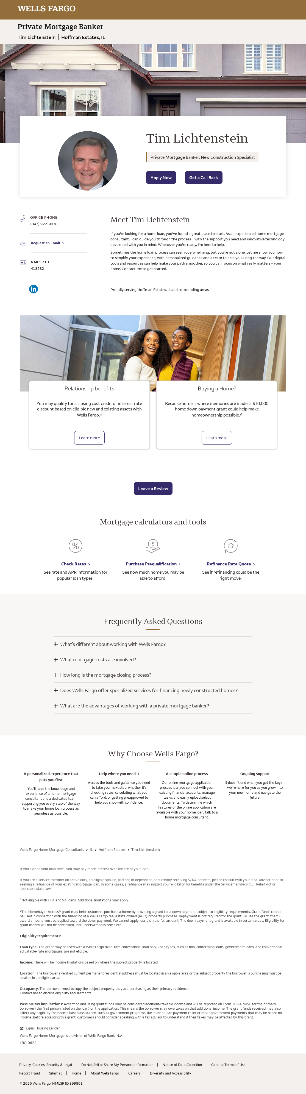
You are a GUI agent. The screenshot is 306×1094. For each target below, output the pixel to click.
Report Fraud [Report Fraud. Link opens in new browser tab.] (29, 1073)
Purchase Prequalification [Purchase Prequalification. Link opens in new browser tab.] (151, 564)
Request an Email (45, 243)
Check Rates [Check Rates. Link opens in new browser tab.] (73, 564)
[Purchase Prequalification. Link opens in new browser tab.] (153, 550)
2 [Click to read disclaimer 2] (241, 414)
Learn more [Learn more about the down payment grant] (216, 437)
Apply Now (161, 177)
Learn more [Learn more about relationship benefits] (89, 437)
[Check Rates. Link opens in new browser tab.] (75, 550)
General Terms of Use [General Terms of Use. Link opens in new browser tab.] (228, 1065)
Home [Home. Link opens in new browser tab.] (76, 1073)
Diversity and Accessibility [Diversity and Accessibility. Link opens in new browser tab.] (170, 1073)
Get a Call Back (203, 177)
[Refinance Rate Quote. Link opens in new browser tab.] (231, 550)
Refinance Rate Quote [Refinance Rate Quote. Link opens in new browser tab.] (229, 564)
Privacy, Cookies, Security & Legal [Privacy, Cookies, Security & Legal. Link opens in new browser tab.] (45, 1065)
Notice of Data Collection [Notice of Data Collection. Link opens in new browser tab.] (182, 1065)
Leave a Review (153, 488)
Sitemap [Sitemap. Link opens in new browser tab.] (55, 1073)
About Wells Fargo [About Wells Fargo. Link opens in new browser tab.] (105, 1073)
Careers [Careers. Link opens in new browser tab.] (134, 1073)
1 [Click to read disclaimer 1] (101, 414)
